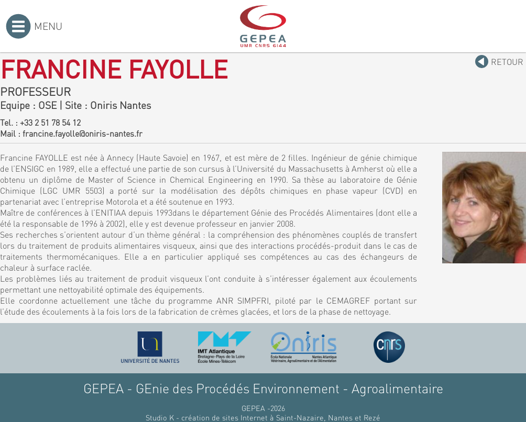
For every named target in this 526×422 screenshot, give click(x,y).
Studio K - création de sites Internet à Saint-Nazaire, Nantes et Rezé (263, 417)
